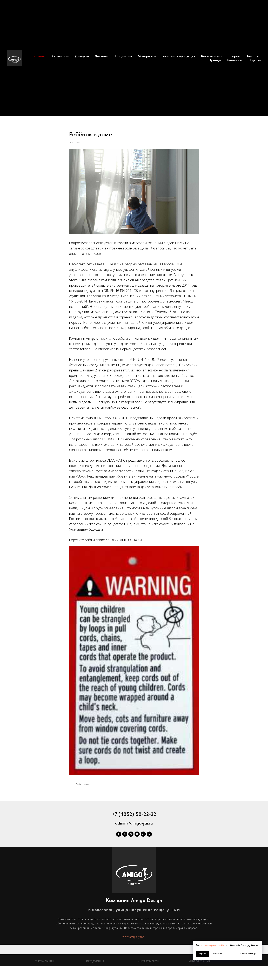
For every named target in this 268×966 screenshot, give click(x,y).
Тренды (215, 60)
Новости (252, 56)
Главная (38, 56)
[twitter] (124, 837)
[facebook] (118, 837)
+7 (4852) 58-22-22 (134, 817)
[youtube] (137, 837)
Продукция (123, 56)
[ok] (149, 837)
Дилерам (82, 56)
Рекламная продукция (178, 56)
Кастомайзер (211, 56)
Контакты (234, 60)
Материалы (147, 56)
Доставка (102, 56)
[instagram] (130, 837)
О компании (59, 56)
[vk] (143, 837)
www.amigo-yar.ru (134, 940)
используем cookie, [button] (213, 945)
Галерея (233, 56)
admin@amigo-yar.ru (134, 826)
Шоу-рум (254, 60)
